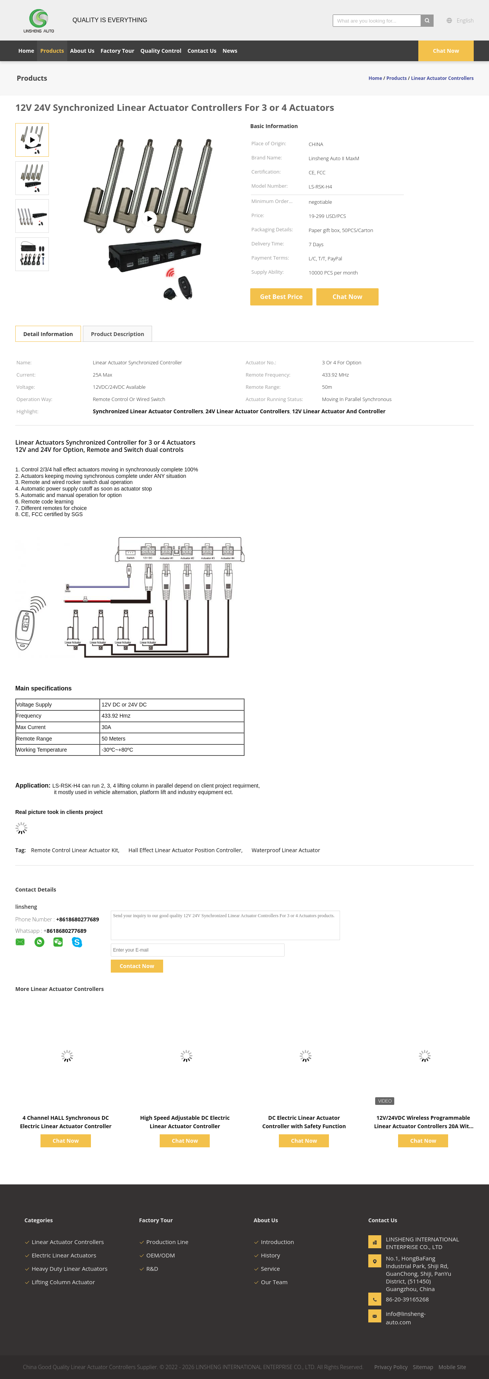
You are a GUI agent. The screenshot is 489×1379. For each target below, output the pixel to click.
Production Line (163, 1242)
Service (267, 1268)
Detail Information (48, 334)
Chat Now (446, 50)
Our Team (271, 1282)
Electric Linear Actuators (60, 1255)
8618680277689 (66, 930)
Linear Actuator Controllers (64, 1242)
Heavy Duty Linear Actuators (65, 1268)
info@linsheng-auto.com (406, 1318)
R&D (148, 1268)
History (267, 1255)
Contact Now (137, 966)
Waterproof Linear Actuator (286, 850)
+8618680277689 (77, 919)
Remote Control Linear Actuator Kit (74, 850)
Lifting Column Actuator (59, 1282)
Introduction (274, 1242)
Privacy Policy (391, 1367)
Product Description (117, 334)
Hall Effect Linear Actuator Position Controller (184, 850)
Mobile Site (452, 1367)
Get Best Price (281, 296)
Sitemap (423, 1367)
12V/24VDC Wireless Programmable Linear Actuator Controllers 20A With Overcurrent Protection (423, 1126)
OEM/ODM (157, 1255)
